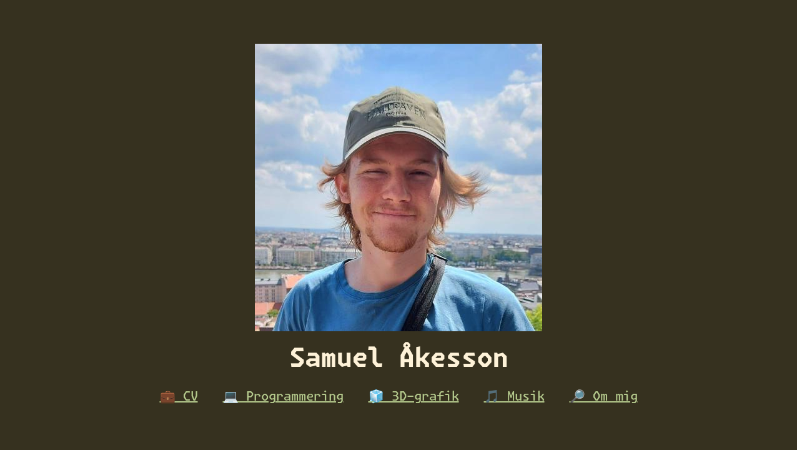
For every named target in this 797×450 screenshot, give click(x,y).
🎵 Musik (514, 396)
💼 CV (179, 396)
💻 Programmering (283, 396)
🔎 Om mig (604, 396)
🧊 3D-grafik (414, 396)
